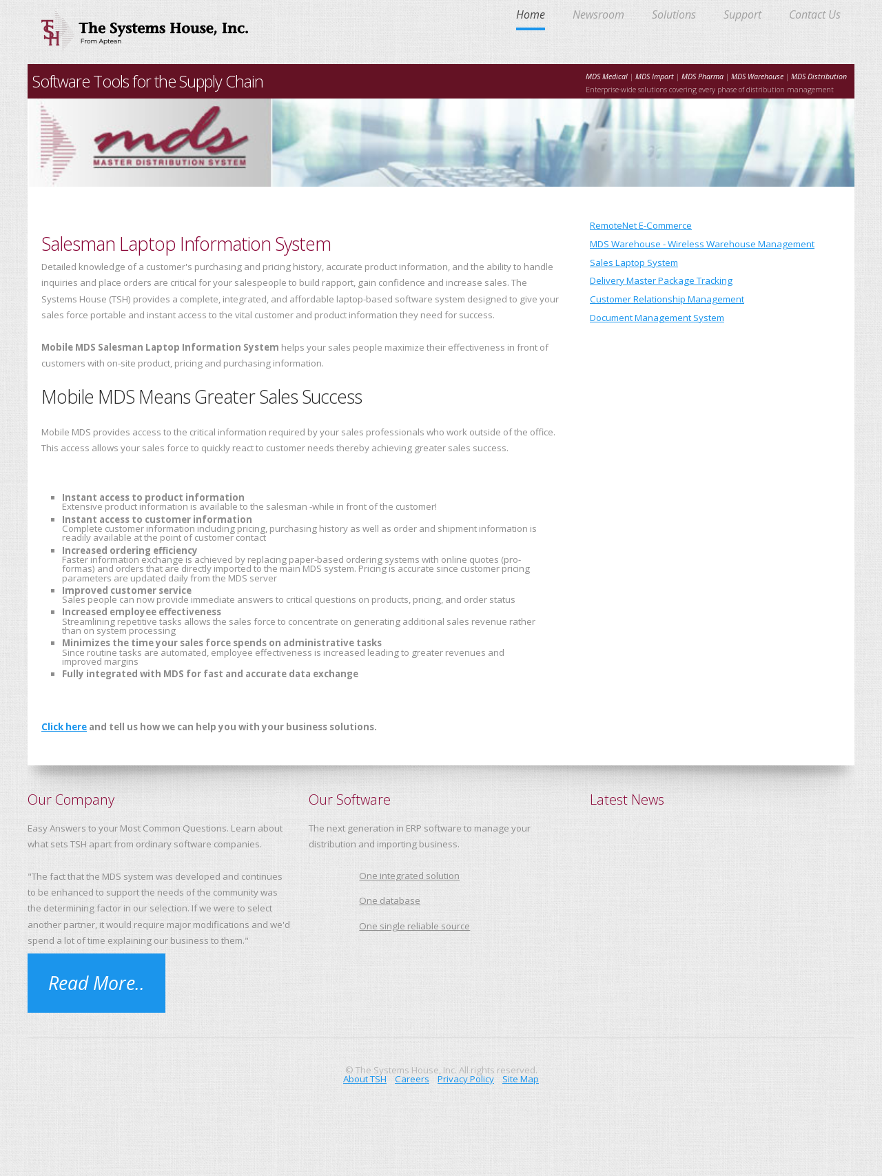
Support (742, 15)
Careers (412, 1079)
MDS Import (655, 76)
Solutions (674, 15)
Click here (64, 727)
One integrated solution (409, 875)
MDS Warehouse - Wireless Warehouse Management (702, 244)
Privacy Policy (466, 1079)
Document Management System (657, 317)
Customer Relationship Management (667, 299)
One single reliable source (414, 926)
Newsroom (598, 15)
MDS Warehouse (757, 76)
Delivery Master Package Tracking (661, 280)
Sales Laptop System (634, 262)
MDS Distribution (819, 76)
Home (530, 15)
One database (389, 900)
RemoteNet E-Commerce (641, 225)
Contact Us (815, 15)
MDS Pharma (702, 76)
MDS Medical (607, 76)
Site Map (520, 1079)
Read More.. (96, 983)
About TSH (365, 1079)
